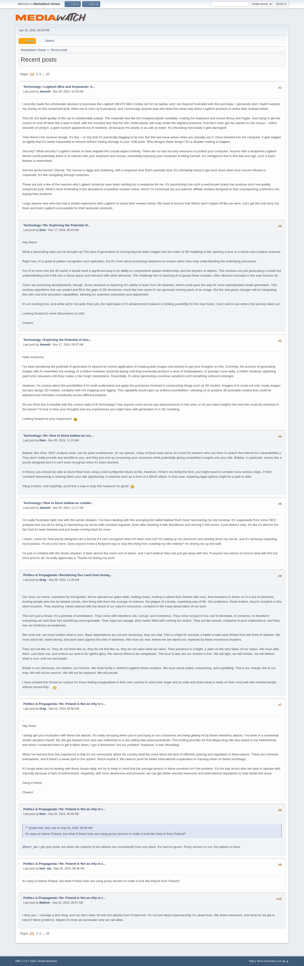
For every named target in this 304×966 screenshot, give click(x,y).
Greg (42, 580)
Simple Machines (47, 961)
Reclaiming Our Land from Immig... (86, 575)
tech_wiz (45, 868)
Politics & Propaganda (40, 575)
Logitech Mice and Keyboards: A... (69, 86)
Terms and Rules (266, 961)
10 (47, 74)
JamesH (44, 91)
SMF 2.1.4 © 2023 (25, 961)
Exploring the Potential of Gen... (67, 340)
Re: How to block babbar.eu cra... (68, 435)
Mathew (44, 902)
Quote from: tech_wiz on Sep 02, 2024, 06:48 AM (60, 828)
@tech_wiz (30, 847)
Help (251, 961)
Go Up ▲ (283, 961)
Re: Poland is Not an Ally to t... (82, 704)
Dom (42, 230)
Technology (32, 86)
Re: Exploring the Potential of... (66, 225)
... (44, 74)
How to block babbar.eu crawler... (68, 503)
